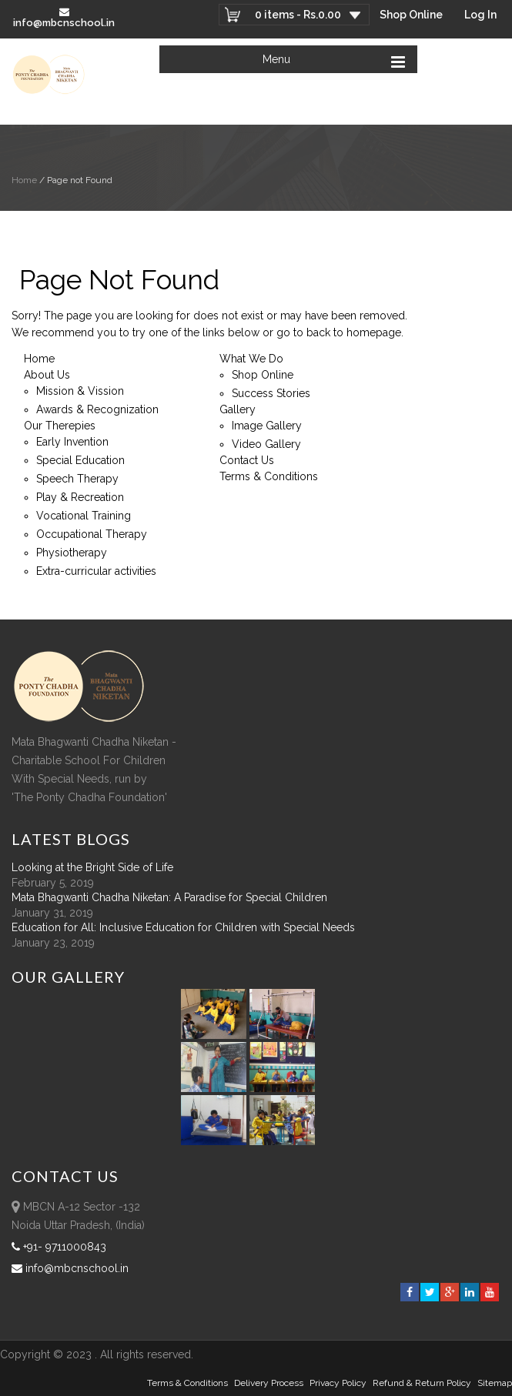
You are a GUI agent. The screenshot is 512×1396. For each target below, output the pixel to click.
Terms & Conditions (268, 476)
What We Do (251, 358)
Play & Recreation (80, 497)
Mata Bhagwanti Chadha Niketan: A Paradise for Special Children (169, 897)
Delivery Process (268, 1383)
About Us (47, 375)
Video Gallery (266, 444)
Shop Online (411, 14)
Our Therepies (59, 425)
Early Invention (72, 442)
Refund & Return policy (422, 1383)
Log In (480, 14)
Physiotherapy (71, 552)
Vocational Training (83, 515)
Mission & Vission (80, 391)
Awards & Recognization (97, 409)
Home (24, 180)
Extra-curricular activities (96, 571)
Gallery (237, 409)
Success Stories (271, 393)
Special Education (80, 460)
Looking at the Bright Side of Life (92, 867)
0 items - (298, 14)
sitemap (494, 1383)
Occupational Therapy (91, 534)
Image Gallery (267, 425)
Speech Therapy (77, 479)
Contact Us (246, 460)
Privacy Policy (338, 1383)
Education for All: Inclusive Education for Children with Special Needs (183, 927)
